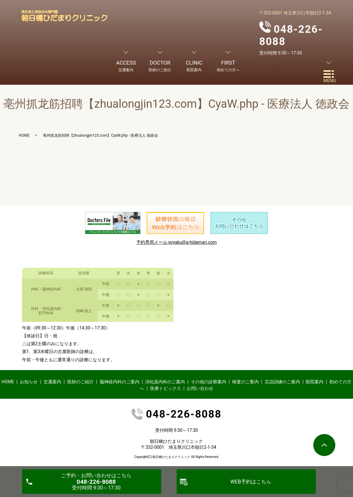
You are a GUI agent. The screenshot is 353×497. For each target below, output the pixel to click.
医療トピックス (165, 388)
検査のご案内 (245, 381)
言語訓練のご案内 (282, 381)
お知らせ (29, 381)
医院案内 (314, 381)
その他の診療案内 (208, 381)
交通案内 (52, 381)
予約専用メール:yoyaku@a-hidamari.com (176, 242)
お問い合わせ (200, 388)
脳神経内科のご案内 (119, 381)
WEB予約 (250, 482)
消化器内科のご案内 (165, 381)
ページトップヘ (324, 445)
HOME (24, 135)
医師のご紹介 (80, 381)
